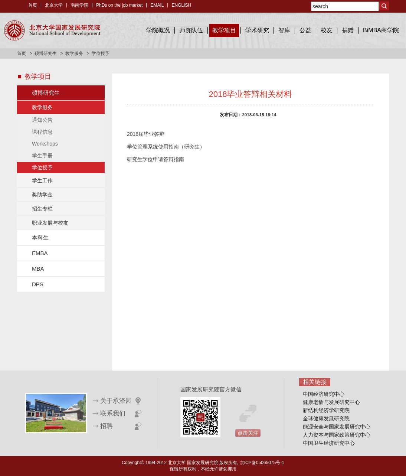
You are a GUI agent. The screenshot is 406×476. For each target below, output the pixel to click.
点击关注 (248, 433)
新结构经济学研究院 (326, 410)
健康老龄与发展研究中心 (331, 402)
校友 (327, 30)
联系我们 (112, 413)
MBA (38, 268)
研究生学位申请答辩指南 (155, 159)
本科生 (40, 237)
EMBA (40, 253)
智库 (284, 30)
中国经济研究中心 (323, 394)
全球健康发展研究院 (326, 418)
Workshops (45, 144)
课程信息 (42, 132)
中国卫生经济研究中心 (329, 443)
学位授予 (42, 167)
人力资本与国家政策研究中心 (336, 435)
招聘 (106, 426)
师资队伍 (191, 30)
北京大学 (54, 5)
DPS (37, 284)
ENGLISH (181, 5)
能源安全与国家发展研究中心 (336, 427)
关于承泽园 (116, 400)
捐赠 (348, 30)
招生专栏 (42, 209)
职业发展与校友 (50, 223)
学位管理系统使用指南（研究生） (166, 147)
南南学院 (79, 5)
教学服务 (74, 53)
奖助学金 (42, 195)
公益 (305, 30)
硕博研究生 (46, 53)
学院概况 (158, 30)
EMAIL (157, 5)
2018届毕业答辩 (145, 134)
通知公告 (42, 120)
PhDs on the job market (119, 5)
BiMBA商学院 (381, 30)
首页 (32, 5)
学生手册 (42, 156)
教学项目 (224, 30)
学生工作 (42, 180)
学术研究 (257, 30)
